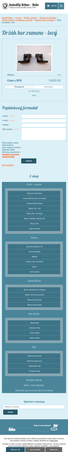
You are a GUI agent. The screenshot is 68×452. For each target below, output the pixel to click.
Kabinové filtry (35, 338)
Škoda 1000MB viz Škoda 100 (34, 218)
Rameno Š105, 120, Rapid (44, 20)
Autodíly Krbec (7, 18)
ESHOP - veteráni (30, 18)
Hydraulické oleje (35, 366)
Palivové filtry (34, 333)
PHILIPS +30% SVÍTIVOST (34, 262)
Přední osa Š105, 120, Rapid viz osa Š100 (17, 20)
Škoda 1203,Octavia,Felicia (34, 295)
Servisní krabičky (34, 252)
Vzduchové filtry (34, 328)
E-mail (8, 120)
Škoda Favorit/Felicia (34, 193)
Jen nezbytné (35, 449)
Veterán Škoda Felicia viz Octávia (34, 198)
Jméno (8, 116)
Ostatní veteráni (34, 229)
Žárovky (34, 237)
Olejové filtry (34, 323)
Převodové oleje (34, 371)
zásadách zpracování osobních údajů (10, 155)
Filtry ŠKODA (34, 314)
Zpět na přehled (8, 165)
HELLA (34, 267)
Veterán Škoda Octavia (35, 203)
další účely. (54, 441)
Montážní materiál (34, 380)
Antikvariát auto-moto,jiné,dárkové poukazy (34, 390)
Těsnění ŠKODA (34, 280)
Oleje (34, 347)
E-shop (18, 18)
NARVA (34, 257)
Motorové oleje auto (35, 356)
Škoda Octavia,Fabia (34, 305)
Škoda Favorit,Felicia (34, 300)
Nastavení (54, 449)
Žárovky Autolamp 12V (35, 247)
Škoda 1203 (34, 224)
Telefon (5, 125)
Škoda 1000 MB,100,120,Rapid (34, 290)
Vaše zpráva (10, 129)
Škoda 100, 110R (35, 208)
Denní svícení (34, 272)
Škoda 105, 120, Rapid (48, 18)
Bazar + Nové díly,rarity (34, 385)
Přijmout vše (15, 449)
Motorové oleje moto (34, 361)
